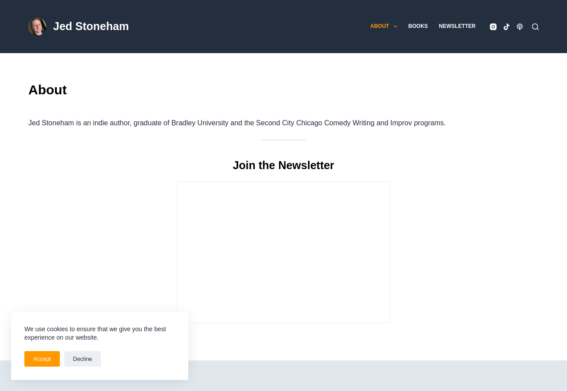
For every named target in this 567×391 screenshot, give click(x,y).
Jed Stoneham (91, 26)
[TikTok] (506, 26)
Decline (82, 359)
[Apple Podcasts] (520, 26)
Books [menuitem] (418, 26)
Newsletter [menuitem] (457, 26)
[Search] (535, 26)
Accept (42, 359)
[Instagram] (493, 26)
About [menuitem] (385, 26)
